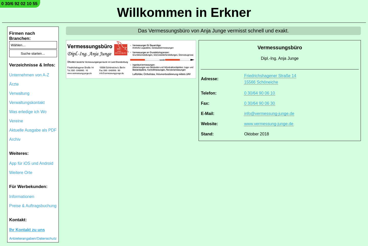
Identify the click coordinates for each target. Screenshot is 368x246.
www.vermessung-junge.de (268, 124)
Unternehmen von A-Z (29, 75)
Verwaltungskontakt (27, 102)
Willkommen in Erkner (184, 12)
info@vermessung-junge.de (269, 113)
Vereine (16, 121)
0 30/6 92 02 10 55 (19, 3)
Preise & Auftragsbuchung (32, 206)
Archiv (14, 139)
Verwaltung (19, 93)
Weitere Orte (20, 172)
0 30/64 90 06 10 (259, 93)
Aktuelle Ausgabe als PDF (32, 130)
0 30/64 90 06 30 (259, 103)
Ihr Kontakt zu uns (27, 230)
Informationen (21, 196)
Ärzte (14, 84)
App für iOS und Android (31, 163)
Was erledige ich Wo (28, 112)
